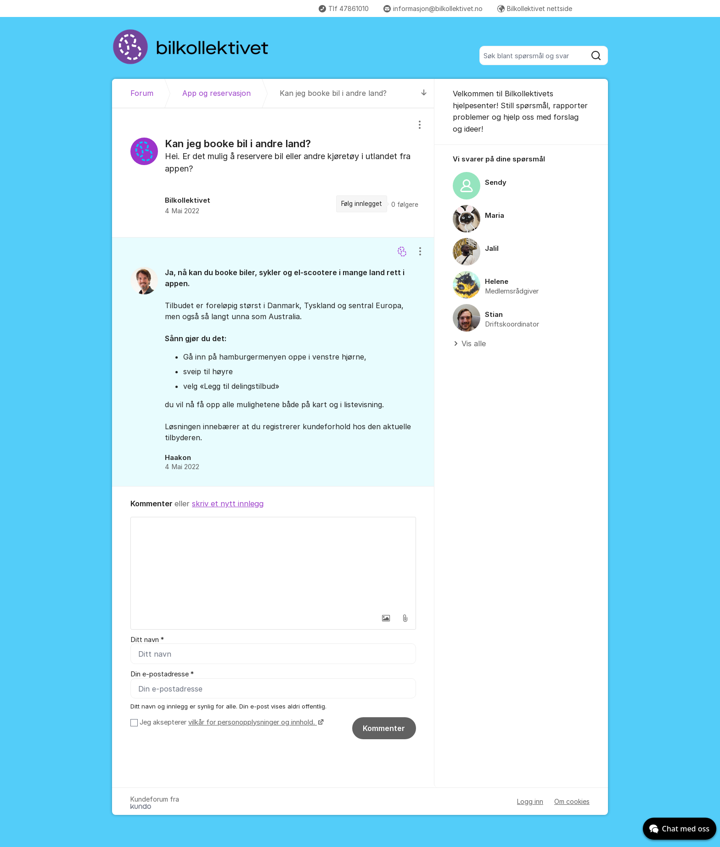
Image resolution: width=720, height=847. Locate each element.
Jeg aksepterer (230, 722)
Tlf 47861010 (344, 8)
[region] (273, 172)
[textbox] (273, 563)
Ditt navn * (147, 640)
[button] (385, 618)
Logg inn (530, 801)
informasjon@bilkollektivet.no (433, 8)
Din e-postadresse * (162, 674)
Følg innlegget (361, 203)
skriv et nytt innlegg (228, 503)
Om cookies (572, 801)
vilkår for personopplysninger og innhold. (252, 722)
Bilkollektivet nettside (534, 8)
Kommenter (384, 728)
